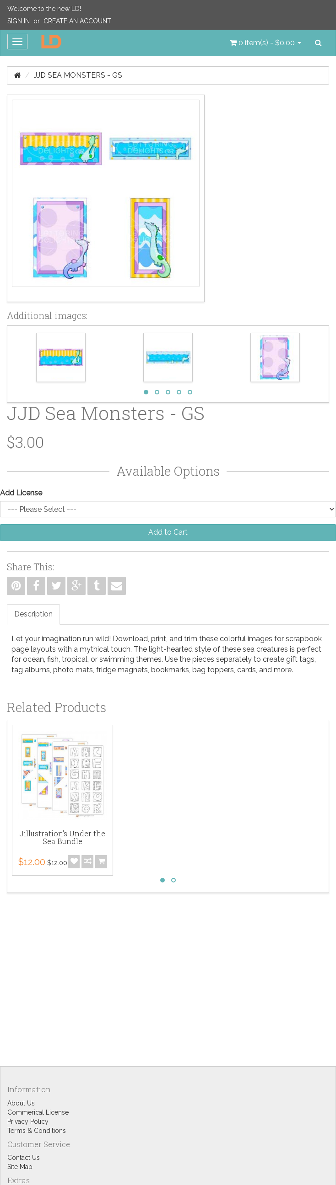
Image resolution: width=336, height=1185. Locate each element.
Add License (21, 493)
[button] (265, 43)
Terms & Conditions (36, 1130)
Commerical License (38, 1112)
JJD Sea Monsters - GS (78, 75)
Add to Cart (168, 532)
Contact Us (23, 1157)
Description (33, 614)
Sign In (18, 21)
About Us (21, 1103)
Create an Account (77, 21)
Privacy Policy (28, 1121)
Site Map (20, 1166)
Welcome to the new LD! (44, 8)
